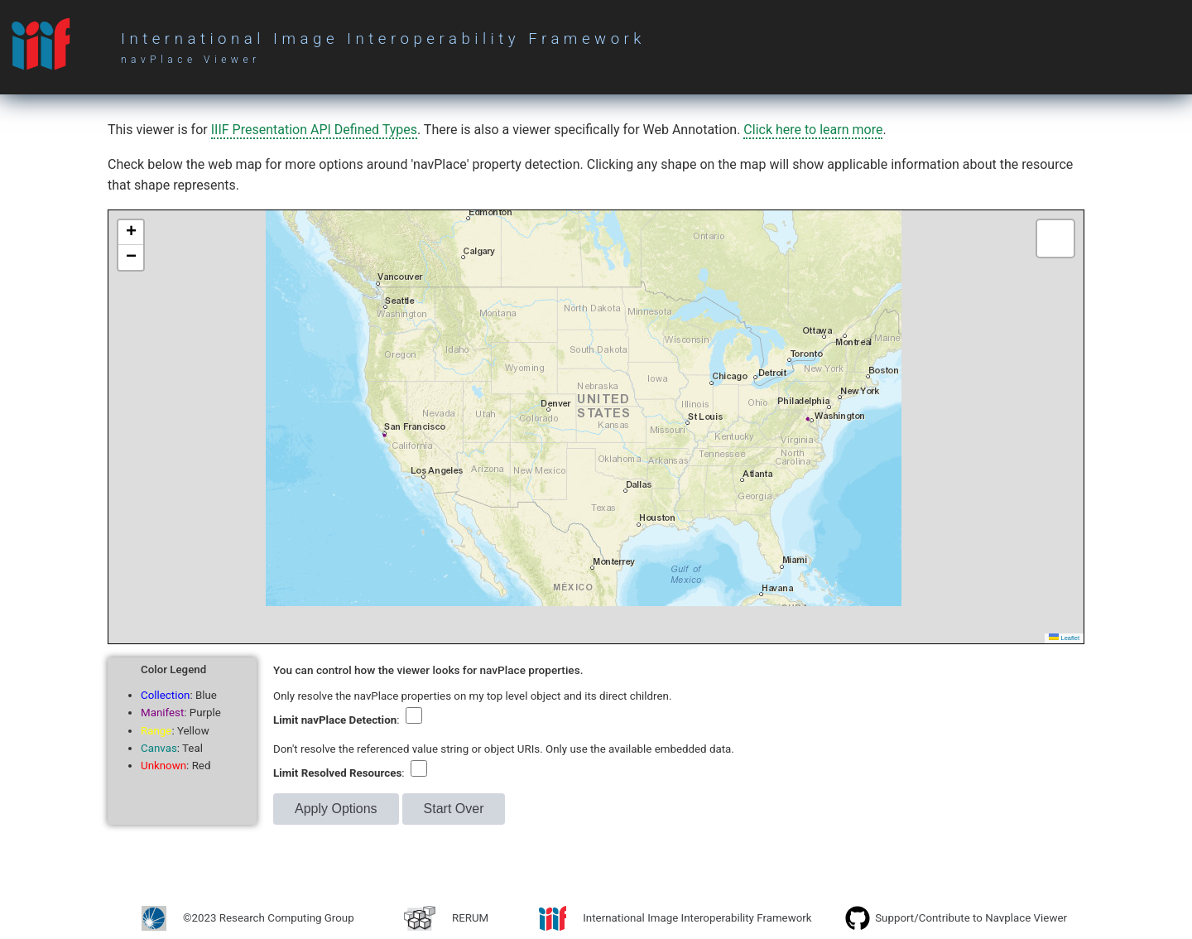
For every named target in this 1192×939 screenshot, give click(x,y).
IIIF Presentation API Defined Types (314, 129)
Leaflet (1064, 638)
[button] (130, 232)
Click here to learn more (812, 129)
